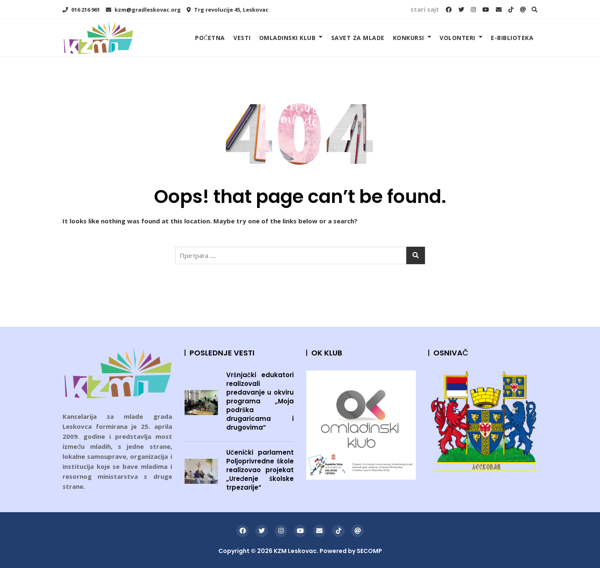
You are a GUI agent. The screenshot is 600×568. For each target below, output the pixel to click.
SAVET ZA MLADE (358, 38)
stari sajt (424, 9)
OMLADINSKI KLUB (287, 38)
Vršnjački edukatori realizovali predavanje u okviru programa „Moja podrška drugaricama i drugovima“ (260, 401)
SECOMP (369, 551)
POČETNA (210, 38)
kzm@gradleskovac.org (143, 9)
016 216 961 (81, 9)
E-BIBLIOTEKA (512, 38)
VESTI (242, 38)
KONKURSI (408, 38)
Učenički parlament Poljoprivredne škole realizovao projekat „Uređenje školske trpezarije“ (260, 470)
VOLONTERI (457, 38)
